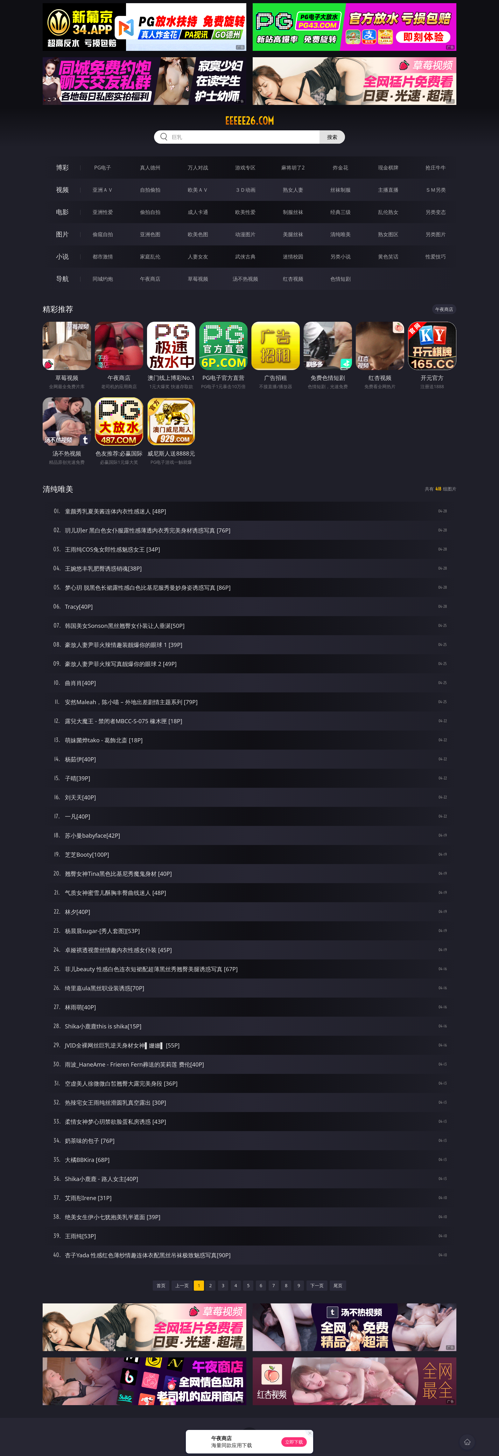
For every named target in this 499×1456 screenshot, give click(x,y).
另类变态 (435, 212)
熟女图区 (388, 234)
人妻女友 (198, 256)
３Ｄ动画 (245, 189)
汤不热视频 (245, 278)
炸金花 (340, 167)
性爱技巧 (435, 256)
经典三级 (340, 212)
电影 (62, 212)
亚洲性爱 (103, 212)
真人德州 (150, 167)
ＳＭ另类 (435, 189)
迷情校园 (293, 256)
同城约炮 (103, 278)
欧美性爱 (245, 212)
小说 (62, 256)
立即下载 (294, 1442)
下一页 (317, 1285)
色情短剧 (340, 278)
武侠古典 (245, 256)
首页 (161, 1285)
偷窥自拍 (103, 234)
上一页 (182, 1285)
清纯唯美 (340, 234)
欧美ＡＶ (198, 189)
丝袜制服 (340, 189)
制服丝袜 (293, 212)
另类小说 (340, 256)
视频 (62, 189)
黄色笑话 (388, 256)
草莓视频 (198, 278)
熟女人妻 (293, 189)
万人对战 (198, 167)
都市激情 (103, 256)
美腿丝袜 (293, 234)
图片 (62, 234)
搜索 (332, 137)
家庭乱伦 (150, 256)
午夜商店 (150, 278)
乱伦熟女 (388, 212)
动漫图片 (245, 234)
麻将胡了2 (293, 167)
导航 (62, 278)
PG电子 (102, 167)
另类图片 (435, 234)
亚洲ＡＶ (103, 189)
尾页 (338, 1285)
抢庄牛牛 (435, 167)
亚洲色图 (150, 234)
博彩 (62, 167)
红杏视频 (293, 278)
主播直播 (388, 189)
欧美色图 (198, 234)
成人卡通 (198, 212)
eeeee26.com (249, 120)
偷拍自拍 (150, 212)
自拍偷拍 (150, 189)
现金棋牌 (388, 167)
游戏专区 (245, 167)
